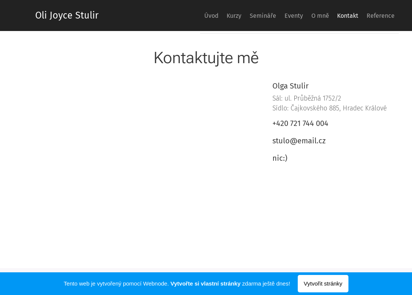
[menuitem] (176, 15)
